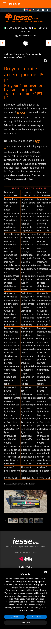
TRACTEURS (20, 54)
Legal (35, 552)
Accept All (36, 617)
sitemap (17, 552)
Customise (25, 622)
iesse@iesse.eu (27, 35)
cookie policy (33, 587)
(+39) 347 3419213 (17, 27)
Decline (14, 617)
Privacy (26, 552)
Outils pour (9, 54)
